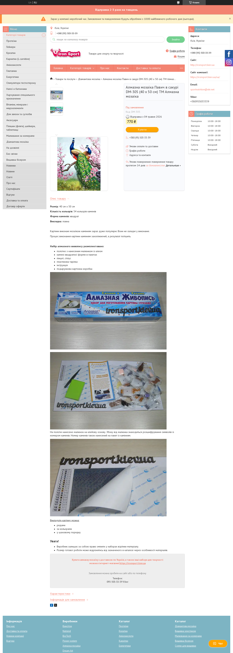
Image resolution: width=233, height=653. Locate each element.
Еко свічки (11, 153)
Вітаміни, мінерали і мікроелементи (17, 106)
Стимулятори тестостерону (21, 83)
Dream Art (68, 632)
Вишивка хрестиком (185, 613)
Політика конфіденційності (145, 649)
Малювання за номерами (20, 135)
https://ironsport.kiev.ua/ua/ (205, 77)
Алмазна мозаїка (71, 627)
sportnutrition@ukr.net (202, 89)
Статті (9, 177)
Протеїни (11, 41)
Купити (142, 129)
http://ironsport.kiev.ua (202, 65)
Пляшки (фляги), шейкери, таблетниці (20, 127)
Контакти (123, 68)
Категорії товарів (15, 35)
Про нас (10, 183)
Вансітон (67, 608)
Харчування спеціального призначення (20, 96)
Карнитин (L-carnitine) (18, 59)
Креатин (10, 53)
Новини (10, 171)
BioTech (67, 618)
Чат (218, 643)
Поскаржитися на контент (116, 649)
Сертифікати (13, 188)
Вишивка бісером (16, 159)
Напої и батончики (16, 89)
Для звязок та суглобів (19, 114)
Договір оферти (15, 206)
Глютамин (11, 71)
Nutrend (67, 613)
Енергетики (12, 77)
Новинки (11, 165)
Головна (58, 68)
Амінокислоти (13, 65)
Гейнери (10, 47)
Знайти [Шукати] (176, 39)
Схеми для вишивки (185, 627)
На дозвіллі (12, 147)
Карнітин (123, 622)
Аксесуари (12, 120)
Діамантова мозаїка (17, 141)
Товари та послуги (65, 79)
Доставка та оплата (17, 200)
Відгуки (10, 194)
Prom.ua (134, 643)
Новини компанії (15, 618)
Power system (70, 622)
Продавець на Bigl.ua (116, 646)
